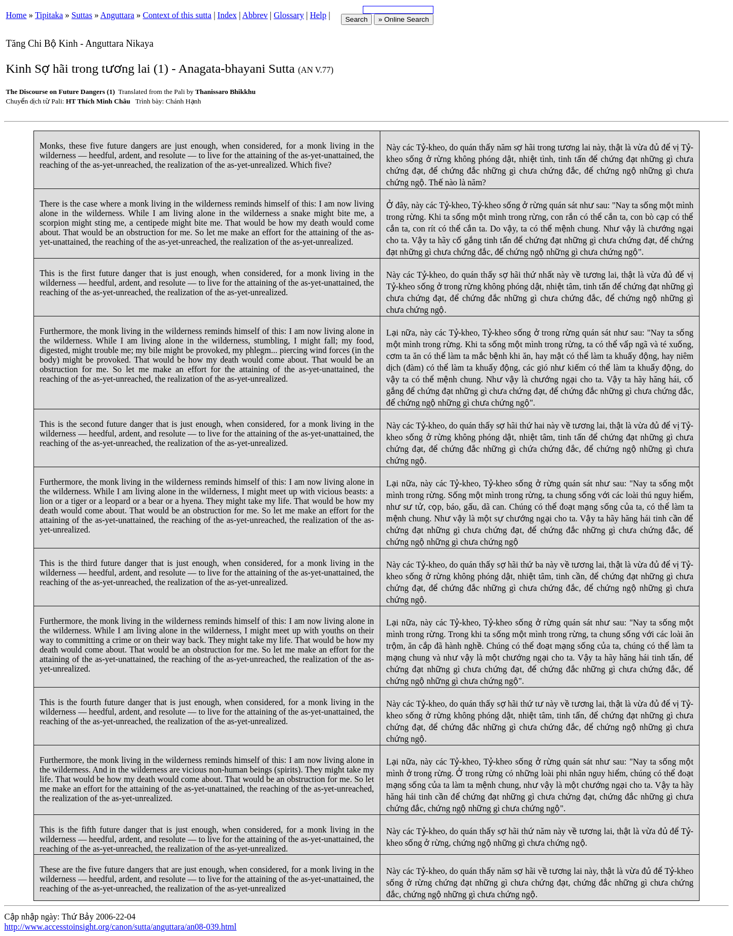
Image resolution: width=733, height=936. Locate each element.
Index (226, 15)
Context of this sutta (177, 15)
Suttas (82, 15)
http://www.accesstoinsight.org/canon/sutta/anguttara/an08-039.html (120, 926)
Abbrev (255, 15)
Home (16, 15)
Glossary (289, 15)
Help (318, 15)
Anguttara (117, 15)
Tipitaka (49, 15)
